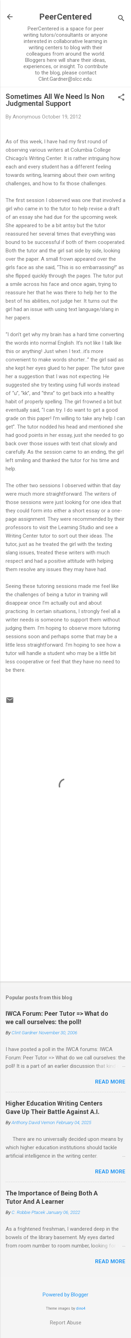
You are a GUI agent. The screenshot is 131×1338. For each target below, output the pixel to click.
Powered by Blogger (65, 1295)
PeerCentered (65, 17)
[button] (121, 98)
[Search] (121, 19)
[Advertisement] (65, 921)
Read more (110, 1082)
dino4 (80, 1308)
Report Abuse (65, 1322)
